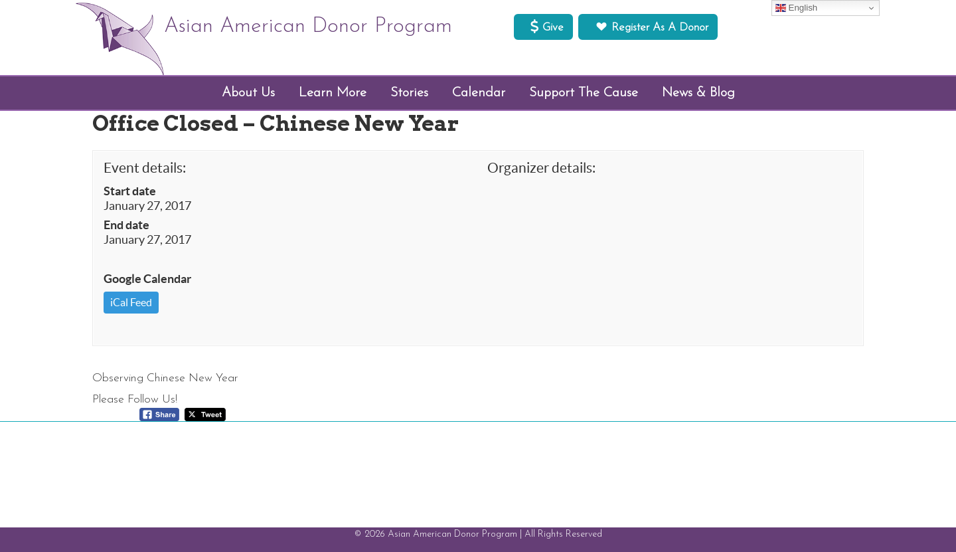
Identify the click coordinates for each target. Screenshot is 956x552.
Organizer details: (541, 167)
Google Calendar (147, 279)
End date (126, 225)
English (796, 8)
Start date (130, 191)
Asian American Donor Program (308, 26)
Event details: (145, 167)
